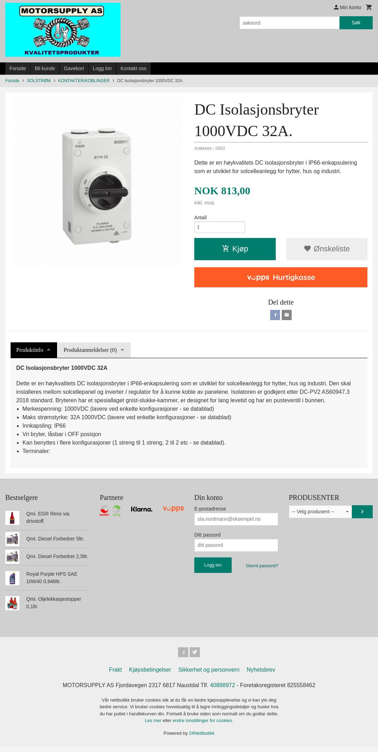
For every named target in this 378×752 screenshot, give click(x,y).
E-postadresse (210, 512)
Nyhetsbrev (261, 674)
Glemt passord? (262, 568)
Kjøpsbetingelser (150, 674)
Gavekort (74, 68)
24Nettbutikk (201, 737)
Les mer (154, 725)
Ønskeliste (327, 250)
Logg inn (102, 68)
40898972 (222, 690)
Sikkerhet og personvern (208, 674)
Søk (356, 22)
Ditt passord (207, 538)
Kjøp (235, 250)
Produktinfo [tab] (29, 353)
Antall (200, 217)
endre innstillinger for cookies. (202, 725)
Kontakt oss (133, 68)
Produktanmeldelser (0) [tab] (90, 353)
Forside (18, 68)
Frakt (115, 674)
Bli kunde (45, 68)
